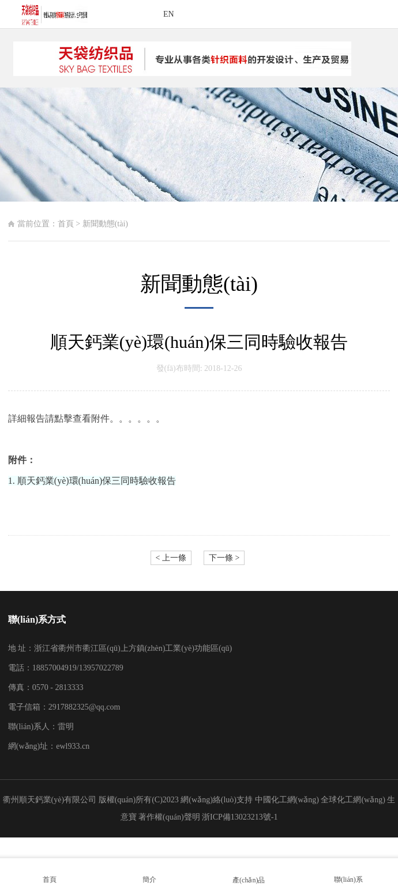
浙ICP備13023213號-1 (239, 817)
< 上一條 (171, 558)
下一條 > (224, 558)
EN (168, 14)
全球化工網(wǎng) (353, 799)
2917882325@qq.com (84, 707)
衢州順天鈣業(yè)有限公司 (50, 799)
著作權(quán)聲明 (170, 817)
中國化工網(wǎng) (287, 799)
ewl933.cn (72, 746)
